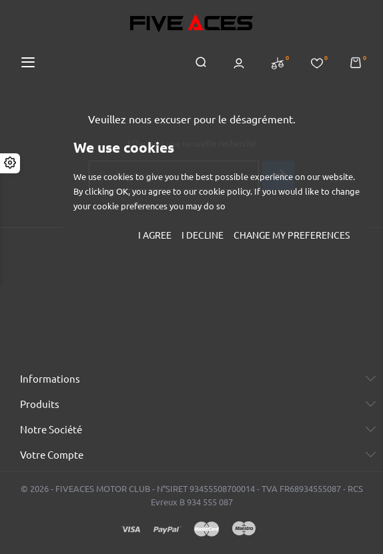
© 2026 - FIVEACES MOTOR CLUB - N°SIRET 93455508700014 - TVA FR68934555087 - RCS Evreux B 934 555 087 (192, 495)
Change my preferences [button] (292, 235)
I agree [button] (154, 235)
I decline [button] (202, 235)
